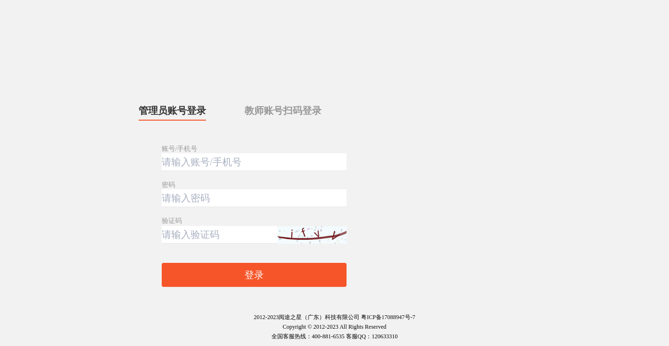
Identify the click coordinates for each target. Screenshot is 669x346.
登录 (254, 275)
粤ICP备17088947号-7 (388, 317)
